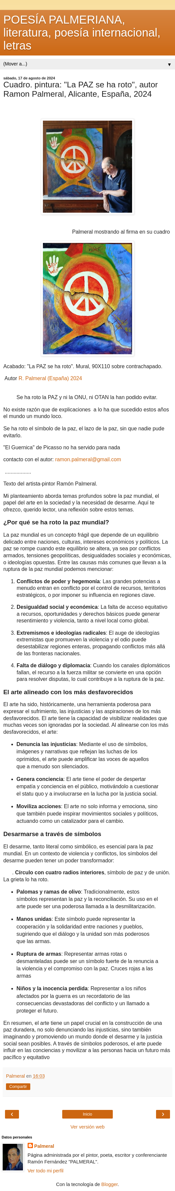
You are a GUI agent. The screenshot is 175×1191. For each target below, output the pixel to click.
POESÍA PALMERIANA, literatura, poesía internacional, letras (81, 32)
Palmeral (44, 1146)
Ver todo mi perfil (46, 1170)
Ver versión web (87, 1127)
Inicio (87, 1114)
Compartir (18, 1086)
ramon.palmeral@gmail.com (88, 459)
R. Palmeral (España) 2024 (50, 378)
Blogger (109, 1184)
